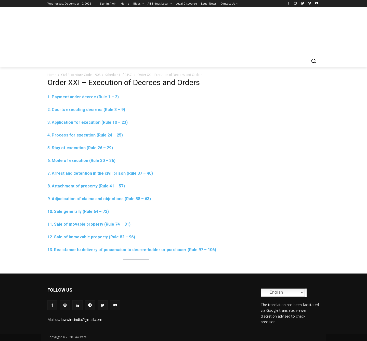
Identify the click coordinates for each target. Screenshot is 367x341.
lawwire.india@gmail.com (81, 319)
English (272, 293)
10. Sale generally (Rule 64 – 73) (78, 211)
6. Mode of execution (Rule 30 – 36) (81, 160)
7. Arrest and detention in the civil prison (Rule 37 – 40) (100, 173)
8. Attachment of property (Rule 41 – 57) (86, 186)
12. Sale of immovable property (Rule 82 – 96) (91, 237)
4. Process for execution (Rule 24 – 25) (85, 135)
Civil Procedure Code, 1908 (80, 75)
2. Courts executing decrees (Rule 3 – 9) (86, 109)
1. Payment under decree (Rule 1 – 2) (83, 96)
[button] (313, 61)
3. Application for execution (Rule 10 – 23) (87, 122)
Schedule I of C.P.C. (119, 75)
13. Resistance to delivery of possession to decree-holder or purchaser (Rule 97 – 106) (131, 249)
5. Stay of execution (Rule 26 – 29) (80, 147)
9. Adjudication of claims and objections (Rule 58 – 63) (99, 198)
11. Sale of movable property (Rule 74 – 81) (88, 224)
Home (51, 75)
